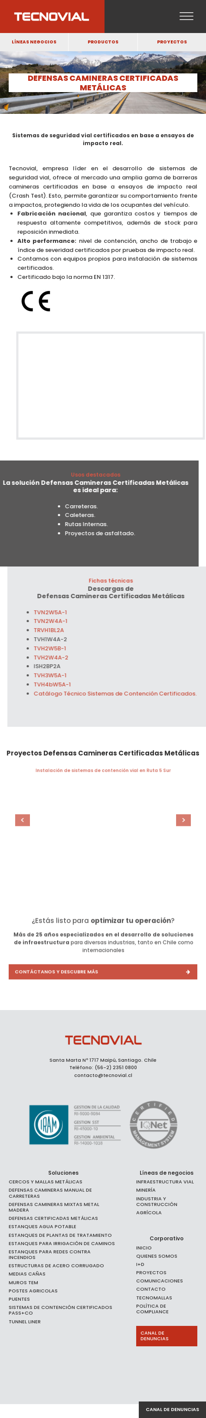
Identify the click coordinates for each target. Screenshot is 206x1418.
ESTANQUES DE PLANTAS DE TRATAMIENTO (60, 1235)
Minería (146, 1190)
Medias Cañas (27, 1274)
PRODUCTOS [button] (103, 42)
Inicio (144, 1248)
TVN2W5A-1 (61, 612)
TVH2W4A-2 (61, 657)
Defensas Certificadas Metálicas (53, 1218)
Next (173, 820)
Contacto (151, 1289)
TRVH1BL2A (59, 630)
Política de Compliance (152, 1309)
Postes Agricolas (33, 1291)
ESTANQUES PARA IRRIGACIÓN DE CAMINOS (62, 1243)
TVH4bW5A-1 (63, 684)
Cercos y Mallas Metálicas (45, 1182)
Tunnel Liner (25, 1322)
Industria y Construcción (156, 1201)
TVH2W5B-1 (60, 648)
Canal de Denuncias (155, 1335)
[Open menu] (186, 16)
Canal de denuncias (172, 1409)
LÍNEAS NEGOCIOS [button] (34, 42)
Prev (32, 820)
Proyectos (151, 1273)
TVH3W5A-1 (60, 675)
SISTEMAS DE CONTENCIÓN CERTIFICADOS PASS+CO (60, 1310)
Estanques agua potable (42, 1226)
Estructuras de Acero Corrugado (56, 1266)
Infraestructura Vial (165, 1182)
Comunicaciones (159, 1281)
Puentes (19, 1299)
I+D (140, 1264)
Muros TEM (23, 1282)
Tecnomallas (154, 1298)
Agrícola (149, 1213)
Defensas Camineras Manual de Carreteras (50, 1193)
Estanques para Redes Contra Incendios (50, 1254)
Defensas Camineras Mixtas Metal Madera (54, 1207)
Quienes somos (156, 1256)
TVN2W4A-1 (61, 621)
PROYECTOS (172, 42)
